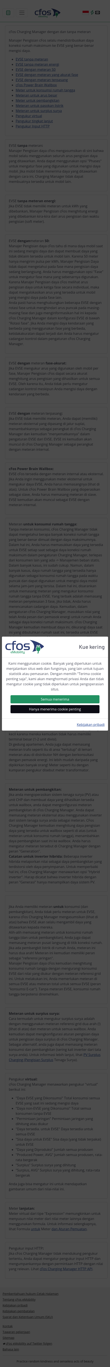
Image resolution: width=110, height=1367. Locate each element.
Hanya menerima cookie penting (55, 709)
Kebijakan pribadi (91, 724)
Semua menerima (55, 699)
